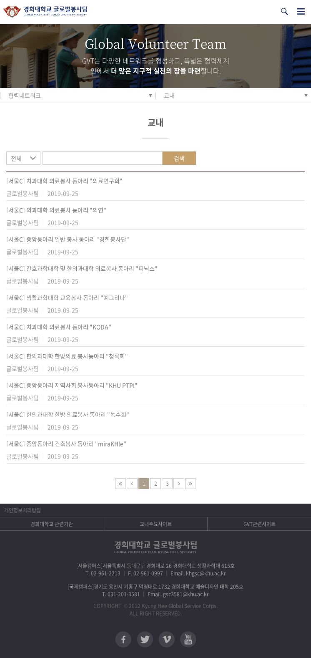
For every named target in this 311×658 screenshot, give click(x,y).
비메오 (166, 639)
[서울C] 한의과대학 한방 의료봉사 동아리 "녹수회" (67, 414)
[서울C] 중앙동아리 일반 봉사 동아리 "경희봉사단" (67, 239)
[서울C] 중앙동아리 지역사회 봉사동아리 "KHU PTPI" (72, 385)
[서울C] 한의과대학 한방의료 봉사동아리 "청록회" (67, 356)
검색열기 (284, 11)
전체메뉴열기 (301, 11)
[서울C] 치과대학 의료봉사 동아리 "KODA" (58, 327)
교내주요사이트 (156, 524)
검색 (179, 158)
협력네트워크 (24, 95)
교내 (169, 95)
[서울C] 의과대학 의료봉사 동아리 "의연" (56, 210)
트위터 (145, 639)
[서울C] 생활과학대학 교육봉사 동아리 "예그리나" (67, 297)
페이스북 (123, 639)
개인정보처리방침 (22, 510)
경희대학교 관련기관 (51, 524)
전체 (16, 158)
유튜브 (188, 639)
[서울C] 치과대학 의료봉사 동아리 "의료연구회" (64, 181)
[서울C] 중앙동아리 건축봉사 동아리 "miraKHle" (66, 443)
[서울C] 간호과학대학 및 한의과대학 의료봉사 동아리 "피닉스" (82, 268)
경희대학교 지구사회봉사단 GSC (45, 12)
